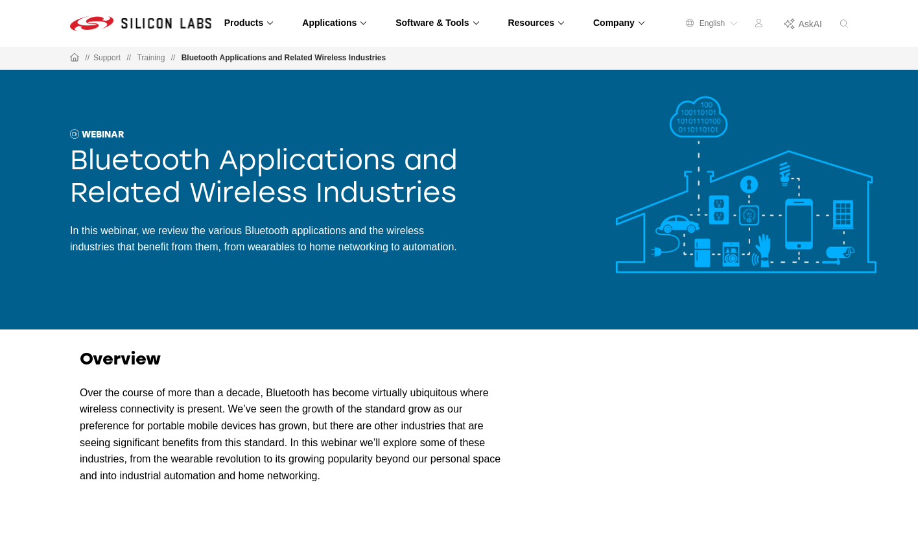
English (712, 23)
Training (151, 57)
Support (107, 57)
